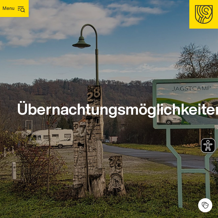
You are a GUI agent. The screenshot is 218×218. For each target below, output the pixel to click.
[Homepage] (203, 14)
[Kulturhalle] (205, 205)
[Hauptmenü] (14, 8)
